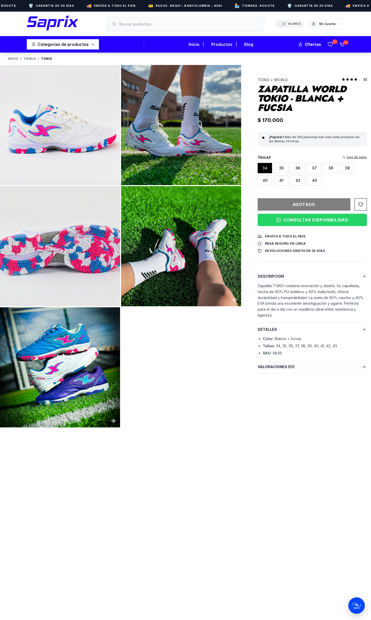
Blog (248, 44)
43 (314, 180)
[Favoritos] (330, 44)
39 (347, 168)
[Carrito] (342, 44)
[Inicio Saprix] (52, 23)
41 (281, 180)
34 (265, 168)
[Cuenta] (326, 24)
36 (298, 168)
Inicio (194, 44)
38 (330, 168)
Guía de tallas (354, 157)
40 (265, 180)
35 (281, 168)
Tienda (29, 59)
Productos (221, 44)
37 (314, 168)
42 (298, 180)
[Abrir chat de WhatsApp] (356, 605)
